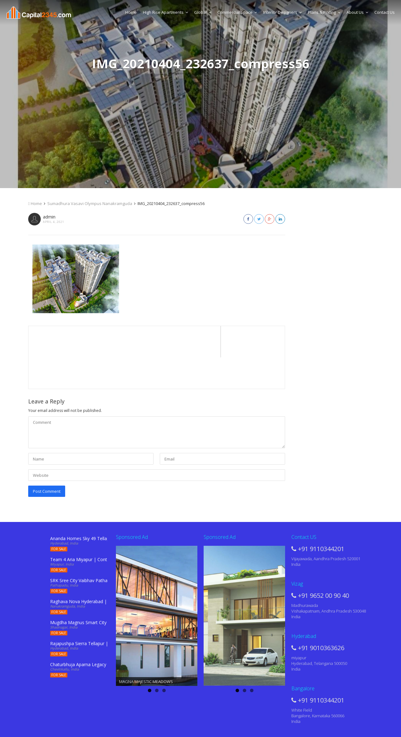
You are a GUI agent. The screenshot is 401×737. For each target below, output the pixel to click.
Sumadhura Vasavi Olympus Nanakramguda (89, 203)
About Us (357, 12)
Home (131, 12)
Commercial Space (237, 12)
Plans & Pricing (324, 12)
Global (202, 12)
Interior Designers (282, 12)
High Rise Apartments (165, 12)
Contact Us (384, 12)
